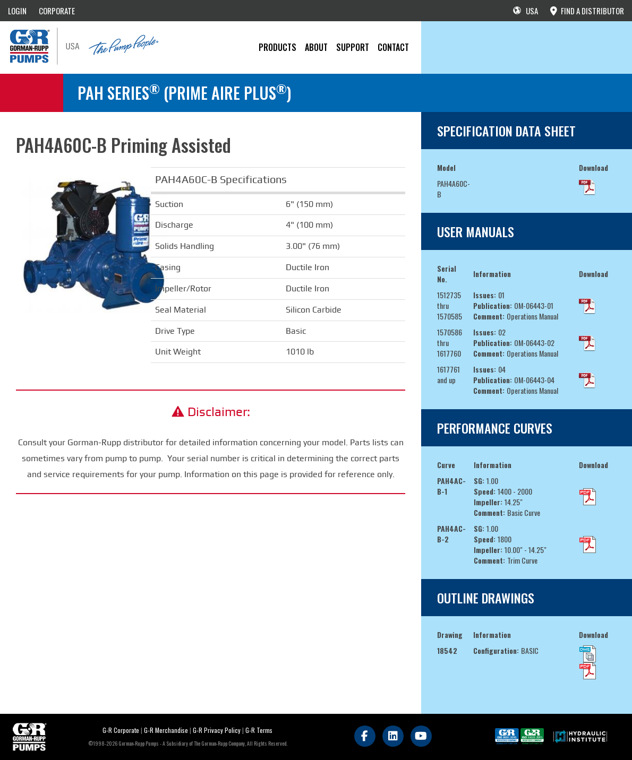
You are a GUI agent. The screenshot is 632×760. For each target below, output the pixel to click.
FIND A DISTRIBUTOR (587, 10)
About (316, 47)
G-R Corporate (121, 730)
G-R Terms (258, 730)
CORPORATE (57, 10)
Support (352, 47)
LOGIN (17, 10)
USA (525, 10)
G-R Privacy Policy (217, 730)
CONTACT (393, 47)
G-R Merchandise (166, 730)
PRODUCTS (277, 47)
